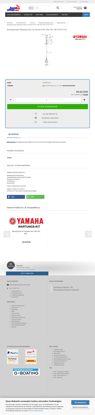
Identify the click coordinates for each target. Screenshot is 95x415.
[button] (58, 1)
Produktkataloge (59, 365)
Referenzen (57, 353)
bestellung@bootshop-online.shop (19, 285)
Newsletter (14, 309)
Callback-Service (16, 291)
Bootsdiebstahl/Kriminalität (62, 359)
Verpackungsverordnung (18, 323)
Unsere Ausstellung (60, 355)
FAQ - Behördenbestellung (61, 373)
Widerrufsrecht (15, 315)
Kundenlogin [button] (72, 1)
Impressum (14, 297)
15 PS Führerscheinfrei (61, 357)
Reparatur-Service (59, 363)
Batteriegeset (15, 321)
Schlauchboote (52, 15)
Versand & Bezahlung (17, 306)
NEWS (86, 15)
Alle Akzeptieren (80, 402)
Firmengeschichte (59, 351)
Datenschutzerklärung (35, 411)
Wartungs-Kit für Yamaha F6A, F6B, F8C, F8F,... (26, 232)
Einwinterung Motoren (60, 361)
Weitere (65, 15)
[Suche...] (31, 8)
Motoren (39, 15)
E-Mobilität (28, 15)
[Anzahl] (47, 99)
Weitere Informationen (80, 407)
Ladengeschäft (58, 349)
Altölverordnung (16, 319)
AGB (12, 311)
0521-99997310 (14, 288)
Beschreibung (14, 134)
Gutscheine (14, 307)
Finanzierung (15, 313)
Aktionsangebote (14, 15)
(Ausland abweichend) (68, 85)
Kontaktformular (16, 293)
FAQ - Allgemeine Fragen (61, 371)
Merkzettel (84, 1)
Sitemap (13, 327)
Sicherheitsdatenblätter (18, 325)
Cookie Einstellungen (17, 295)
